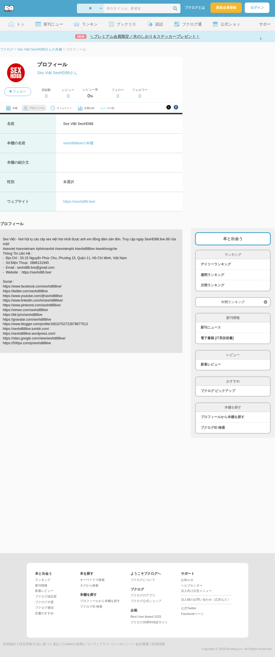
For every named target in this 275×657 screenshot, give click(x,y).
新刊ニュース (211, 327)
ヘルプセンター (192, 585)
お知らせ (187, 579)
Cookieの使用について (79, 644)
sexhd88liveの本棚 (78, 143)
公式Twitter (188, 608)
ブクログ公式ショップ (145, 601)
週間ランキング (212, 275)
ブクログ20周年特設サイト (149, 622)
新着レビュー (211, 364)
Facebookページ (192, 613)
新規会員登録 (226, 8)
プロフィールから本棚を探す (222, 417)
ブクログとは (195, 8)
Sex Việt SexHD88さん (57, 72)
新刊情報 (41, 585)
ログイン (257, 8)
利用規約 (9, 644)
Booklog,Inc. (235, 649)
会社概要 (142, 644)
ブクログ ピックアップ (218, 391)
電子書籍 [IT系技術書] (217, 338)
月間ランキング (212, 285)
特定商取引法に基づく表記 (39, 644)
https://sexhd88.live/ (79, 201)
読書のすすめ (44, 613)
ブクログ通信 (44, 607)
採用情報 (158, 644)
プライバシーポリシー (116, 644)
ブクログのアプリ (142, 595)
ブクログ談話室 (46, 596)
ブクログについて (142, 579)
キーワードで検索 (92, 579)
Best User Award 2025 (145, 616)
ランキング (43, 579)
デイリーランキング (216, 264)
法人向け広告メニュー (196, 590)
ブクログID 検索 (213, 428)
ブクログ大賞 (44, 602)
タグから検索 (89, 585)
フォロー (17, 91)
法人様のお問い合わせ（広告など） (205, 599)
